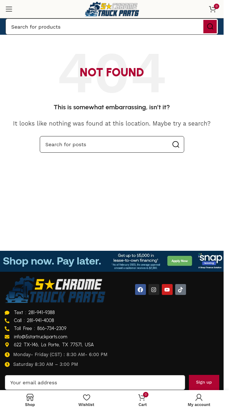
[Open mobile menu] (9, 9)
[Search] (111, 26)
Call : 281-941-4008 (34, 320)
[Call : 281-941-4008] (7, 320)
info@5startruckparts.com (41, 336)
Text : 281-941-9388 (34, 312)
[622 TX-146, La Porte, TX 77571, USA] (7, 344)
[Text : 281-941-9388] (7, 312)
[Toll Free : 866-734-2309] (7, 328)
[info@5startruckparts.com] (7, 336)
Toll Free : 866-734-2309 (40, 328)
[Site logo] (112, 8)
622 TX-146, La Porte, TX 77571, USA (54, 344)
